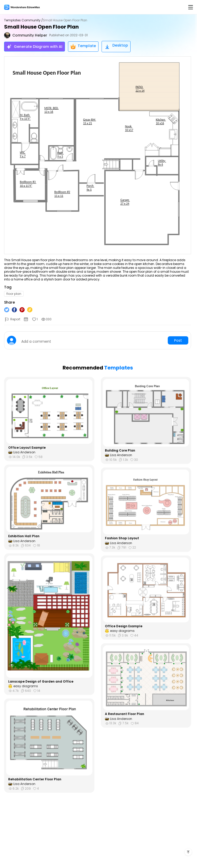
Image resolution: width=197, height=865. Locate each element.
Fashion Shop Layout (122, 538)
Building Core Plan (120, 450)
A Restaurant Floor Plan (124, 714)
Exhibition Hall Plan (24, 536)
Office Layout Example (27, 447)
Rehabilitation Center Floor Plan (34, 779)
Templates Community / (23, 20)
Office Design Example (123, 626)
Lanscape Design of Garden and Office (40, 681)
